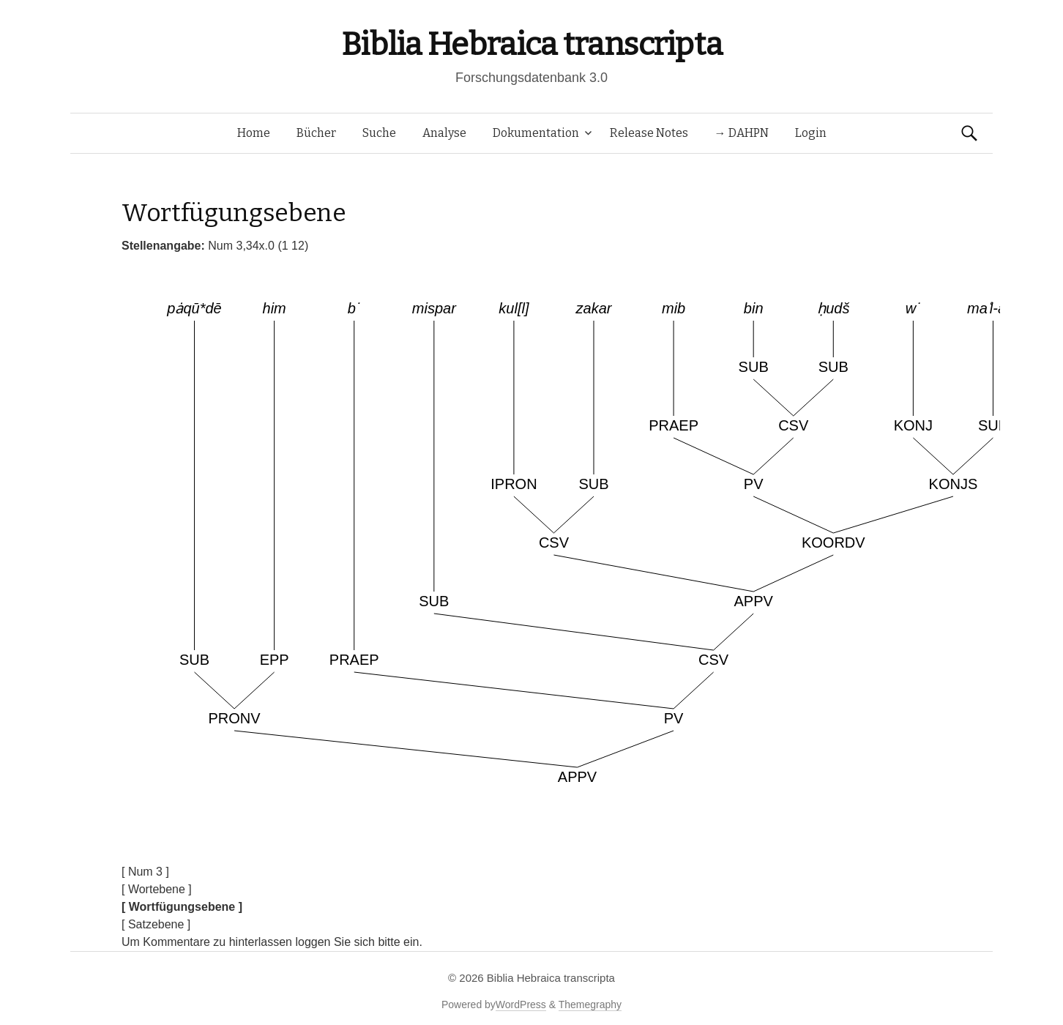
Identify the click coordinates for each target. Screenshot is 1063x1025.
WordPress (521, 1004)
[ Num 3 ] (145, 871)
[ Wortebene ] (157, 889)
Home (253, 133)
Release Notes (649, 133)
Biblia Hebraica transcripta (531, 44)
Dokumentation (536, 133)
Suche (379, 133)
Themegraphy (590, 1004)
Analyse (444, 133)
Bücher (316, 133)
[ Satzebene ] (156, 924)
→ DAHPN (742, 133)
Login (811, 133)
